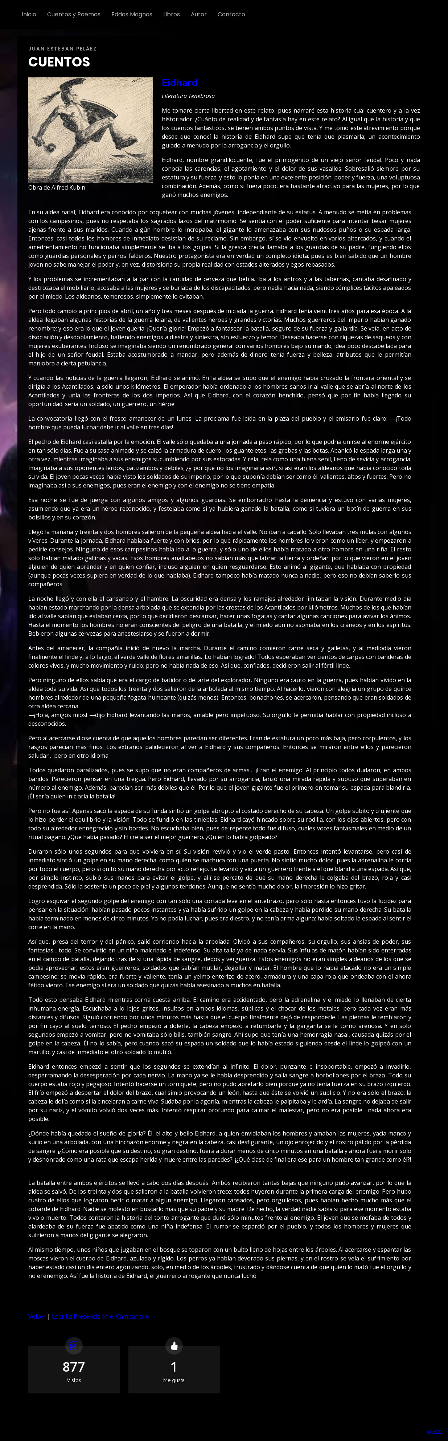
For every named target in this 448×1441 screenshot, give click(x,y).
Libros (171, 14)
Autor (199, 14)
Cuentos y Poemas (73, 14)
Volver (37, 1316)
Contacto (231, 14)
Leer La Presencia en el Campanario (100, 1316)
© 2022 (435, 1432)
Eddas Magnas (131, 14)
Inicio (29, 14)
